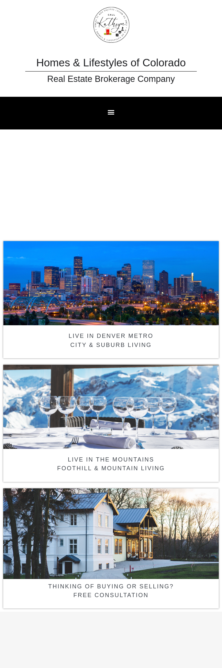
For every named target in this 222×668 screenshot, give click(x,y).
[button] (111, 111)
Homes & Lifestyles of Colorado (111, 63)
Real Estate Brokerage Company (111, 79)
